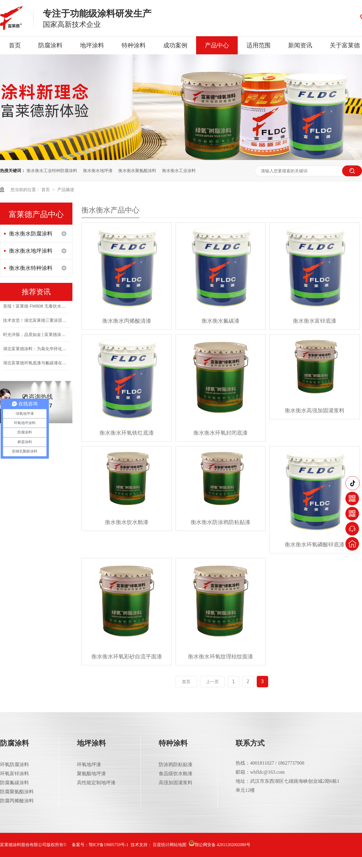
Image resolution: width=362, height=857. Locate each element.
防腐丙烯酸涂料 (17, 800)
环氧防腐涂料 (14, 764)
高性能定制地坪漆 (96, 782)
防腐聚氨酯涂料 (17, 791)
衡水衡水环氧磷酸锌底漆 (315, 545)
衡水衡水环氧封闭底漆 (220, 433)
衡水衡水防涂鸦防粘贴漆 (220, 522)
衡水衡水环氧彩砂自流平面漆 (126, 657)
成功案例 (175, 45)
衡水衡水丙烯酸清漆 (126, 321)
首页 (15, 45)
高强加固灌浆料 (175, 782)
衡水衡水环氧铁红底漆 (127, 433)
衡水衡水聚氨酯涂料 (137, 170)
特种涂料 (134, 45)
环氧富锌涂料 (14, 773)
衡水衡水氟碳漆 (221, 321)
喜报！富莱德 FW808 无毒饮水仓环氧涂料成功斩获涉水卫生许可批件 (68, 307)
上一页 (212, 681)
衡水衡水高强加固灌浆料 (315, 411)
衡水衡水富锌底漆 (314, 321)
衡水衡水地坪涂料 (30, 251)
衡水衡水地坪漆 (98, 170)
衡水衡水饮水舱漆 (126, 522)
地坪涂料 (92, 45)
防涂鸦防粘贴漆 (175, 764)
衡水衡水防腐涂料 (30, 234)
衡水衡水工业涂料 (179, 170)
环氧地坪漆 (89, 764)
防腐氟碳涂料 (14, 782)
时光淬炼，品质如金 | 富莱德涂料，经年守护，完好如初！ (57, 335)
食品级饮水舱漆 (175, 773)
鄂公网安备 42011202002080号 (219, 845)
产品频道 (65, 189)
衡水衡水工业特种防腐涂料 (52, 170)
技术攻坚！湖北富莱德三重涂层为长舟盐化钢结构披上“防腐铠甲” (63, 321)
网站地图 (178, 845)
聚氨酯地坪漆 (91, 773)
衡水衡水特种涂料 (30, 268)
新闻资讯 (300, 45)
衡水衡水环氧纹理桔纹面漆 (220, 657)
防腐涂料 (50, 45)
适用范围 (258, 45)
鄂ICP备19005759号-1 (108, 845)
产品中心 (217, 45)
